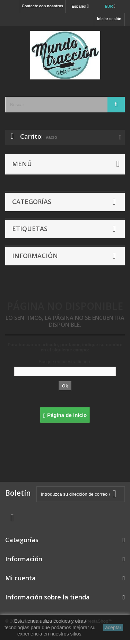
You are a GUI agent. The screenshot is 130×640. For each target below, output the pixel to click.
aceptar (113, 627)
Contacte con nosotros (42, 6)
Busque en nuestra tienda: (65, 361)
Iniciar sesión (109, 19)
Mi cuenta (20, 578)
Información (35, 255)
